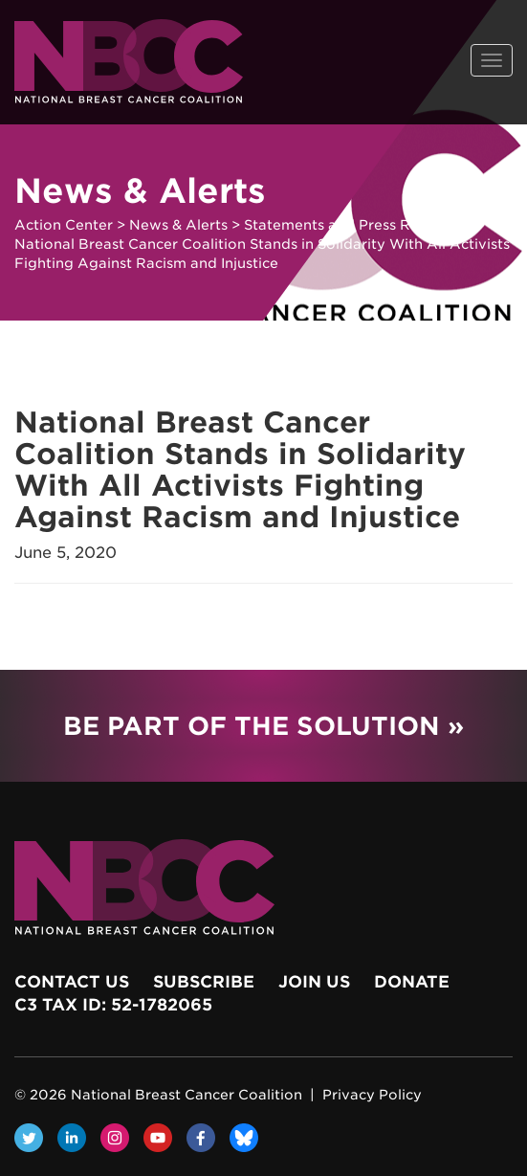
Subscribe (203, 981)
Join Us (314, 981)
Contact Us (71, 981)
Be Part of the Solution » (263, 726)
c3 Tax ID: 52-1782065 (113, 1004)
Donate (412, 981)
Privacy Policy (372, 1094)
